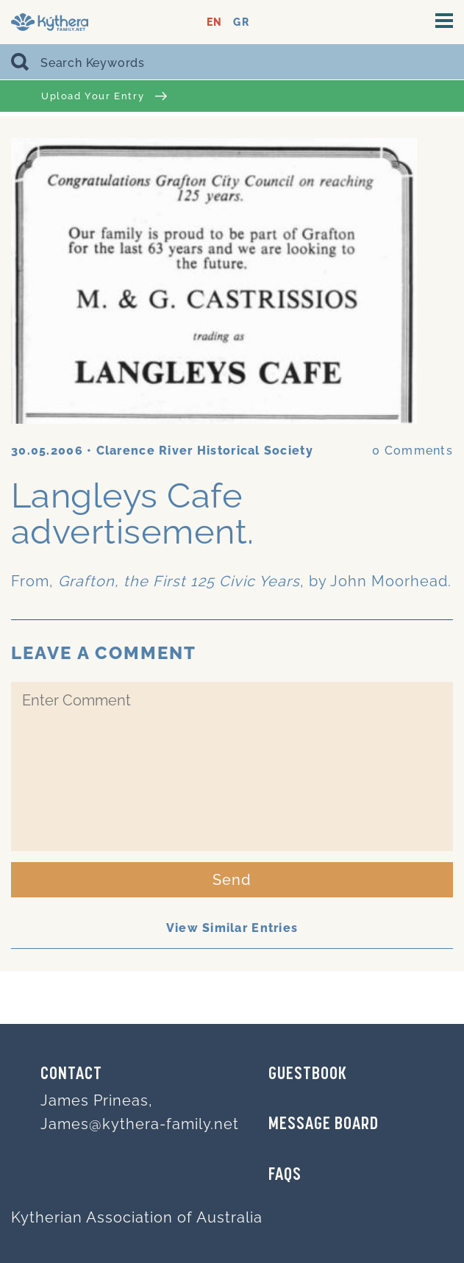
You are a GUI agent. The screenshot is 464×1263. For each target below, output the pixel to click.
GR (241, 22)
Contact (71, 1075)
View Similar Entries (232, 928)
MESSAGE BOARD (323, 1125)
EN (214, 22)
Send (232, 880)
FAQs (284, 1175)
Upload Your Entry (104, 96)
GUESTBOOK (307, 1075)
